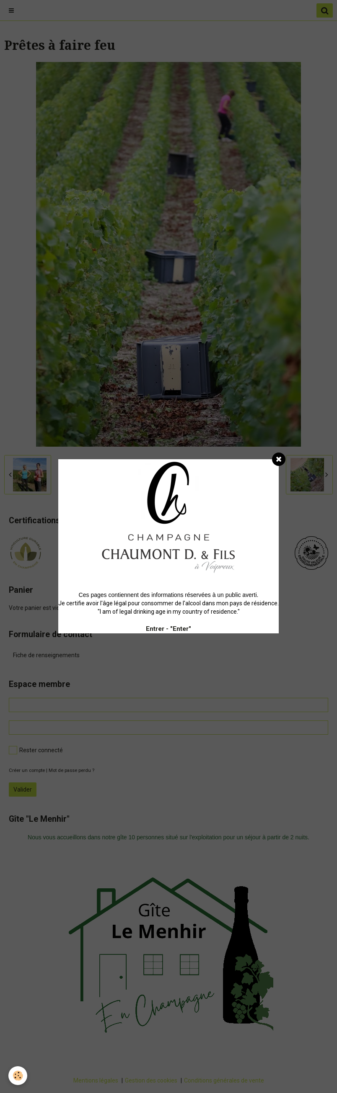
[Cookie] (17, 1075)
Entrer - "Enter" (168, 629)
